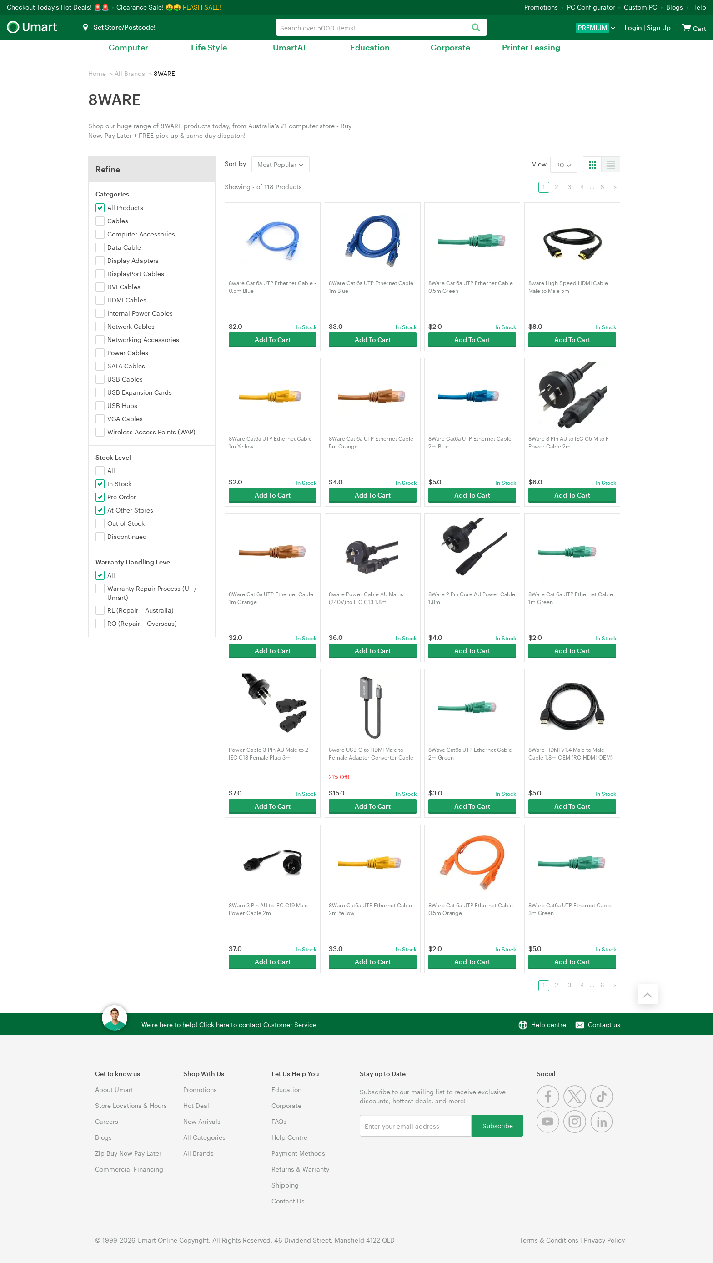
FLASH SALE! (202, 7)
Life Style (209, 47)
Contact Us (288, 1201)
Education (370, 47)
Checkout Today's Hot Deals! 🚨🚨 (59, 7)
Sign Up (658, 27)
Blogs (674, 7)
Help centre (548, 1024)
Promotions (541, 7)
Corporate (450, 47)
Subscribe (497, 1125)
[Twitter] (576, 1105)
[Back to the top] (648, 994)
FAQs (278, 1121)
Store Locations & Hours (131, 1105)
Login (633, 27)
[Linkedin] (602, 1130)
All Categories (204, 1137)
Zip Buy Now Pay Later (128, 1153)
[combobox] (381, 27)
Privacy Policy (604, 1240)
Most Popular (280, 164)
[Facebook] (550, 1105)
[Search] (475, 28)
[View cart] (686, 27)
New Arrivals (202, 1121)
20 (564, 165)
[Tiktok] (602, 1105)
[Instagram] (576, 1130)
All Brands (130, 73)
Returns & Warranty (300, 1169)
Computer (128, 47)
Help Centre (289, 1137)
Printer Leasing (531, 47)
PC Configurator (591, 7)
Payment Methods (298, 1153)
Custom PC (640, 7)
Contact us (604, 1024)
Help (699, 7)
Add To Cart (273, 339)
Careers (106, 1121)
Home (97, 73)
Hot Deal (196, 1105)
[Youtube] (550, 1130)
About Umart (114, 1089)
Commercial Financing (129, 1169)
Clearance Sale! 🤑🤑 (148, 7)
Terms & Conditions (549, 1240)
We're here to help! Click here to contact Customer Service (228, 1024)
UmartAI (289, 47)
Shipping (285, 1185)
